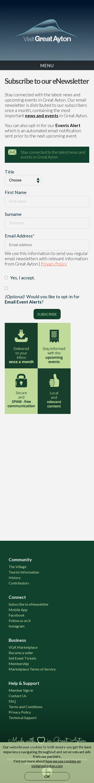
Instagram (17, 626)
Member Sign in (21, 690)
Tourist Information (24, 572)
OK (47, 776)
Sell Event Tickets (22, 658)
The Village (17, 566)
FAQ (12, 701)
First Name (16, 192)
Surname (13, 214)
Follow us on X (20, 620)
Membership (19, 663)
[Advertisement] (47, 474)
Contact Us (17, 696)
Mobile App (18, 609)
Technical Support (23, 717)
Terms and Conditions (25, 706)
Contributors (19, 583)
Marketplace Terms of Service (32, 669)
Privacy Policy (54, 263)
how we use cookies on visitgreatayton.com (56, 763)
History (15, 577)
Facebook (17, 615)
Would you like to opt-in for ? (42, 299)
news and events (41, 115)
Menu (47, 65)
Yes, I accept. (22, 277)
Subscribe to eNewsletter (29, 604)
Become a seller (21, 652)
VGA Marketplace (23, 647)
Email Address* (19, 235)
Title (9, 171)
